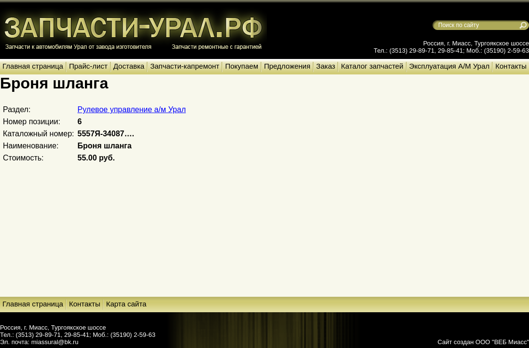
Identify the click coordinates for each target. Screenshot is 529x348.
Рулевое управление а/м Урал (132, 109)
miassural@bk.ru (55, 342)
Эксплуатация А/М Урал (449, 66)
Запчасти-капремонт (184, 66)
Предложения (287, 66)
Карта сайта (126, 304)
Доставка (128, 66)
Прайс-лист (88, 66)
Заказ (325, 66)
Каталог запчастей (372, 66)
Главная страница (32, 66)
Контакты (511, 66)
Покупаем (241, 66)
